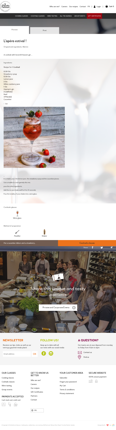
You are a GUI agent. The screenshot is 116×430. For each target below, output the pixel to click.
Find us (83, 357)
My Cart (63, 386)
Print (45, 30)
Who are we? (54, 6)
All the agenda (66, 16)
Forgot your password (68, 382)
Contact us (85, 352)
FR (88, 6)
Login (97, 6)
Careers (64, 6)
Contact (83, 6)
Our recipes (73, 6)
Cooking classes (21, 16)
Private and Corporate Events (59, 307)
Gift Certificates (94, 16)
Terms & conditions (67, 389)
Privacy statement (67, 393)
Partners (34, 396)
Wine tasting (52, 16)
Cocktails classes (38, 16)
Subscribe (63, 378)
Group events (79, 16)
